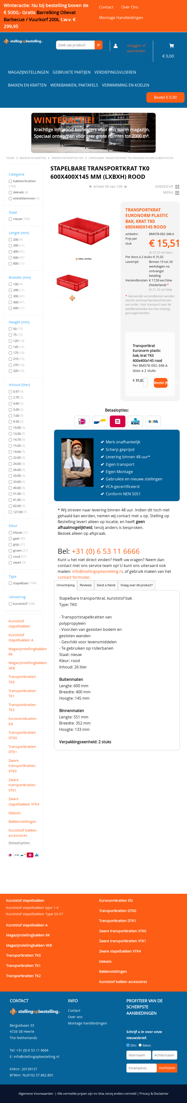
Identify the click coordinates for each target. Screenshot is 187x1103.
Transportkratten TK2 (22, 707)
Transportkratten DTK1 (22, 749)
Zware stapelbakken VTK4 (24, 801)
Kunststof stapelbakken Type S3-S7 (34, 914)
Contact (106, 7)
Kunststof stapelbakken (19, 624)
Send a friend (106, 585)
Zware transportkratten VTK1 (22, 785)
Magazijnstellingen (28, 72)
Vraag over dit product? (137, 585)
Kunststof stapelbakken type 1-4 (32, 907)
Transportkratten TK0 (22, 679)
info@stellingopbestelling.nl (97, 571)
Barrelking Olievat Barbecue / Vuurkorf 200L (40, 19)
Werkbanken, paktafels (74, 85)
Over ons (129, 7)
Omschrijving (66, 585)
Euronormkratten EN (23, 721)
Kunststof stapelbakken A (21, 638)
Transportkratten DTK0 (22, 735)
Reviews (86, 585)
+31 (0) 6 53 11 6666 (106, 551)
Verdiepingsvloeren (115, 72)
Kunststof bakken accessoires (23, 833)
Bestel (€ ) (161, 383)
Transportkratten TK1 (22, 693)
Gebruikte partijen (72, 72)
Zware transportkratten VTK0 (22, 765)
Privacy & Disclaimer (154, 1094)
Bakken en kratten (27, 85)
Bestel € (165, 97)
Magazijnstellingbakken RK (24, 651)
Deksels (15, 813)
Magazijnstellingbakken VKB (24, 665)
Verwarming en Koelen (125, 85)
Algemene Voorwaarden (36, 1094)
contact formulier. (74, 577)
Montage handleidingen (121, 17)
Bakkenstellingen (22, 821)
